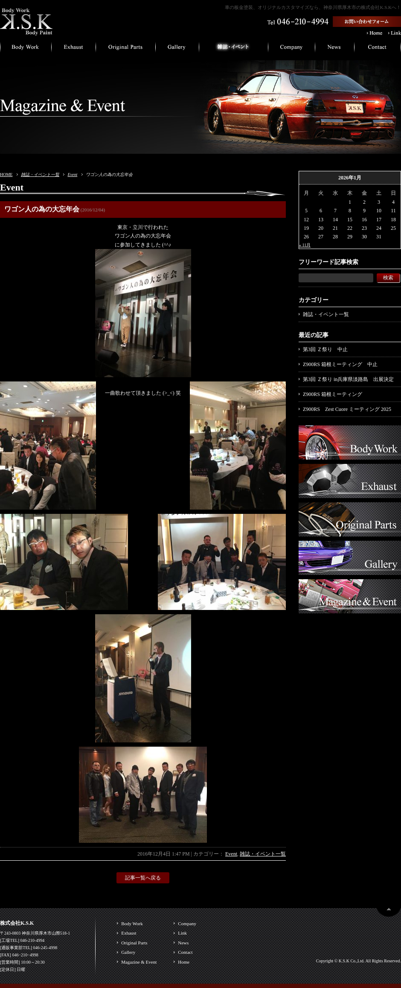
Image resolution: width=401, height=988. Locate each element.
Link (182, 932)
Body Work (132, 923)
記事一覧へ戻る (143, 878)
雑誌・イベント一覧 (40, 174)
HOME (6, 174)
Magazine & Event (139, 962)
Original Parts (134, 942)
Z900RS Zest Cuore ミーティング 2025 (347, 409)
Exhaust (128, 932)
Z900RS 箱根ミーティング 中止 (340, 364)
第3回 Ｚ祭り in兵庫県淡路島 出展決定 (348, 379)
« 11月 (305, 245)
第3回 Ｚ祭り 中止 (325, 349)
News (183, 942)
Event (72, 174)
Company (187, 923)
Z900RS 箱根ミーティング (332, 394)
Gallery (128, 952)
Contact (185, 952)
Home (183, 962)
